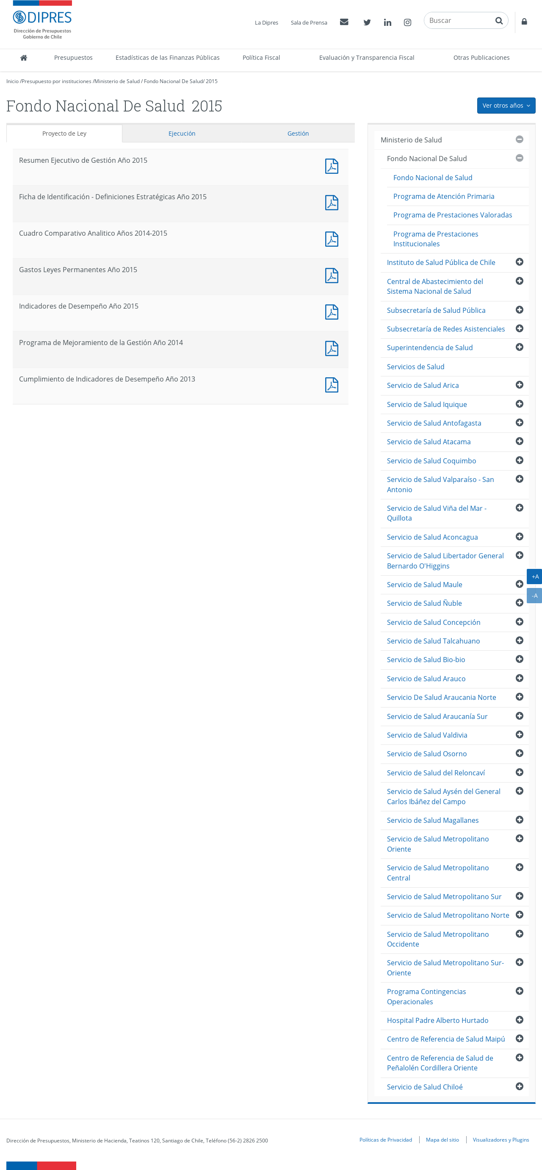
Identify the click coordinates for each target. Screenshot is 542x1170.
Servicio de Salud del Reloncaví (436, 772)
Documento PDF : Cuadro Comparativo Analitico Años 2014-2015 (333, 238)
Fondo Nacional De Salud (173, 81)
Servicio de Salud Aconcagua (432, 537)
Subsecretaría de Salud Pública (436, 310)
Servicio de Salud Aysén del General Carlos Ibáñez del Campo (444, 796)
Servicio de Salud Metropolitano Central (438, 872)
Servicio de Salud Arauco (426, 678)
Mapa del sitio (442, 1139)
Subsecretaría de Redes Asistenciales (446, 329)
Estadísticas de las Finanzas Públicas (168, 57)
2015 (212, 81)
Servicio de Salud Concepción (434, 622)
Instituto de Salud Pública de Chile (441, 262)
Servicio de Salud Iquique (427, 404)
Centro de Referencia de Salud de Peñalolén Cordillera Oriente (440, 1062)
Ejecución (182, 133)
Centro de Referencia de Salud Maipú (446, 1039)
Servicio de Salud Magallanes (433, 820)
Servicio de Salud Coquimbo (431, 460)
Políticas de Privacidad (385, 1139)
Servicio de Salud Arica (423, 385)
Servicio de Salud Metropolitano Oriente (438, 843)
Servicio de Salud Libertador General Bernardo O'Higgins (445, 560)
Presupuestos (73, 57)
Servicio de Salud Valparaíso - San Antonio (440, 484)
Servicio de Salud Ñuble (424, 603)
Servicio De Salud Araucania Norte (441, 697)
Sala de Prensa (309, 22)
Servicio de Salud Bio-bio (426, 659)
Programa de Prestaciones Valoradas (452, 215)
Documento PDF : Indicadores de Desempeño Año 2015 (333, 310)
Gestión (298, 133)
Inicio (12, 81)
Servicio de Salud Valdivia (427, 735)
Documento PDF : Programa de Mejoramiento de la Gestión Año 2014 (333, 347)
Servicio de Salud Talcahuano (433, 641)
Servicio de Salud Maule (424, 584)
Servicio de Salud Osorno (427, 753)
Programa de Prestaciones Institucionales (435, 238)
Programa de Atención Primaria (444, 196)
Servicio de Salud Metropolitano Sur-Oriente (445, 967)
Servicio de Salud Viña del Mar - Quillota (437, 513)
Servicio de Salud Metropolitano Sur (444, 896)
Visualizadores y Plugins (501, 1139)
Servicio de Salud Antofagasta (434, 423)
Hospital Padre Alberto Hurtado (438, 1020)
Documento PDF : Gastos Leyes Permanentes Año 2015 (333, 274)
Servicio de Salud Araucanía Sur (437, 716)
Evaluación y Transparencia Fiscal (367, 57)
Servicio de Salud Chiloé (425, 1087)
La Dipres (266, 22)
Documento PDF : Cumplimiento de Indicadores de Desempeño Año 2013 (333, 383)
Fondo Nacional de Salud (433, 177)
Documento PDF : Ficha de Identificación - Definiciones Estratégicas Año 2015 (333, 201)
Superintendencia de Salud (430, 347)
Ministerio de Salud (117, 81)
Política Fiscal (261, 57)
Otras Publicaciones (482, 57)
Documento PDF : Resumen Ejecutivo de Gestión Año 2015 (333, 165)
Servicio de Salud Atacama (429, 441)
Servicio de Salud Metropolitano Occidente (438, 939)
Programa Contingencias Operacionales (426, 996)
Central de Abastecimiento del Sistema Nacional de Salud (435, 286)
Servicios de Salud (416, 366)
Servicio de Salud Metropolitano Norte (448, 915)
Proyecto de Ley (64, 133)
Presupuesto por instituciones (56, 81)
